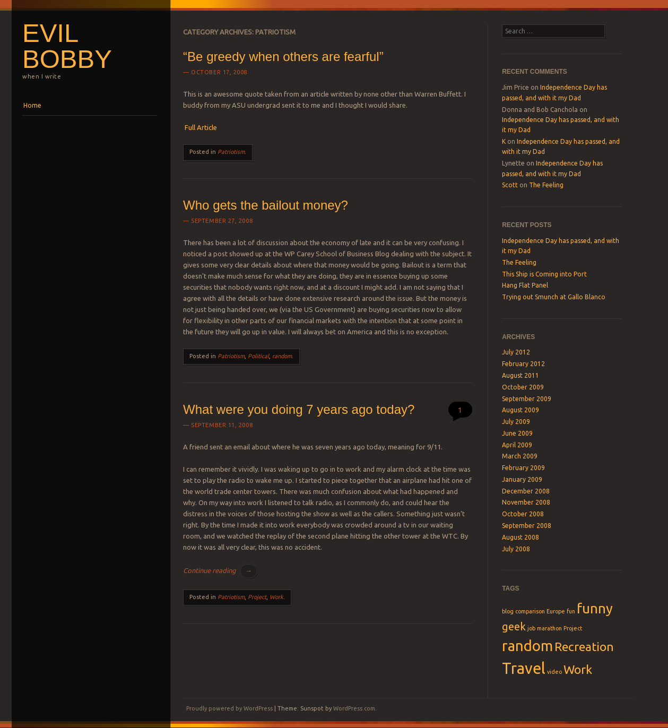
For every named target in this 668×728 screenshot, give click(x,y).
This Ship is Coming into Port (544, 274)
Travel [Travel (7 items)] (523, 668)
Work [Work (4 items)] (577, 669)
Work (276, 597)
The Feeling (546, 184)
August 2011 (520, 375)
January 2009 (522, 479)
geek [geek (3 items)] (514, 626)
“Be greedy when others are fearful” (283, 56)
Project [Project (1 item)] (572, 628)
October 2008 (523, 513)
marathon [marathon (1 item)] (549, 628)
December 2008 (526, 491)
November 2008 (526, 502)
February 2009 (523, 467)
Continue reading (220, 570)
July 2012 (516, 352)
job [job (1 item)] (531, 628)
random (282, 356)
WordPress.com (354, 708)
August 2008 (520, 537)
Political (258, 356)
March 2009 (519, 456)
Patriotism (231, 152)
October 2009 (523, 387)
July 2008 (516, 548)
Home (32, 105)
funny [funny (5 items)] (595, 608)
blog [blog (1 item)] (508, 611)
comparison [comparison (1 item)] (530, 611)
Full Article (201, 127)
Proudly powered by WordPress (229, 708)
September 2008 (526, 525)
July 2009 (516, 421)
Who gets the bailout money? (265, 205)
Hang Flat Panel (525, 285)
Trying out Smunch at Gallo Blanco (553, 296)
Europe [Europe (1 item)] (555, 611)
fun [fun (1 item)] (571, 611)
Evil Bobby (67, 46)
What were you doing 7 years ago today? (298, 409)
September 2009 (526, 398)
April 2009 (517, 444)
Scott (510, 184)
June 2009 (517, 433)
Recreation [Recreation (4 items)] (584, 646)
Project (257, 597)
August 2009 (520, 409)
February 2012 (523, 363)
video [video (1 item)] (554, 672)
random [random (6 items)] (527, 645)
